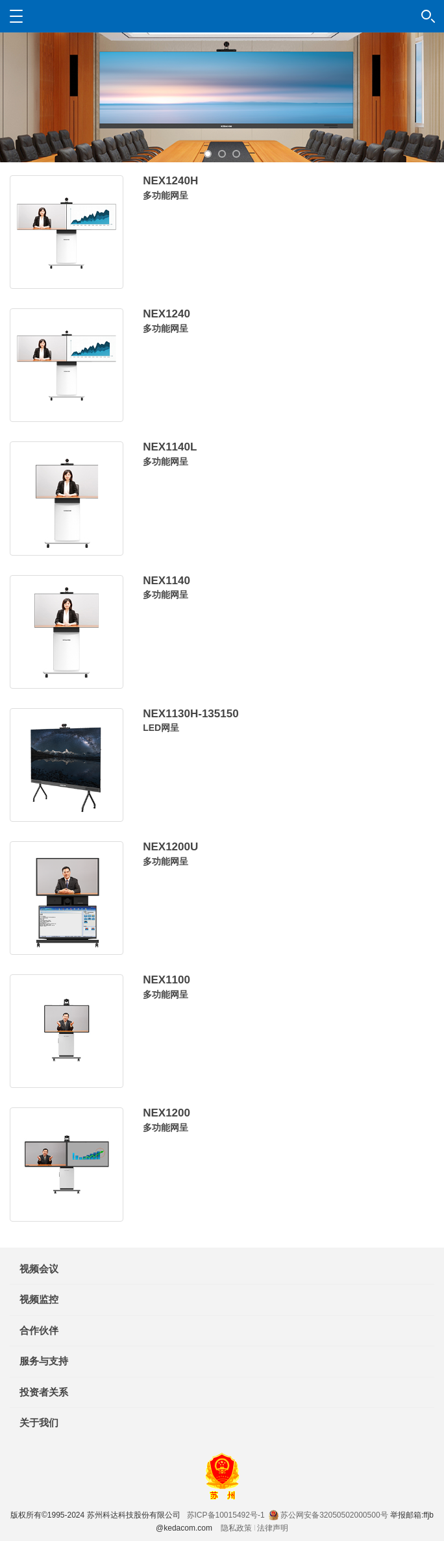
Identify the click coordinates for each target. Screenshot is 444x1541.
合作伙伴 (38, 1330)
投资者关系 (43, 1392)
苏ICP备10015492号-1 (226, 1515)
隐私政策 (236, 1528)
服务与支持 (43, 1360)
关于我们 (38, 1422)
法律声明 (272, 1528)
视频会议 (38, 1268)
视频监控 (38, 1299)
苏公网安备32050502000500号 (328, 1515)
